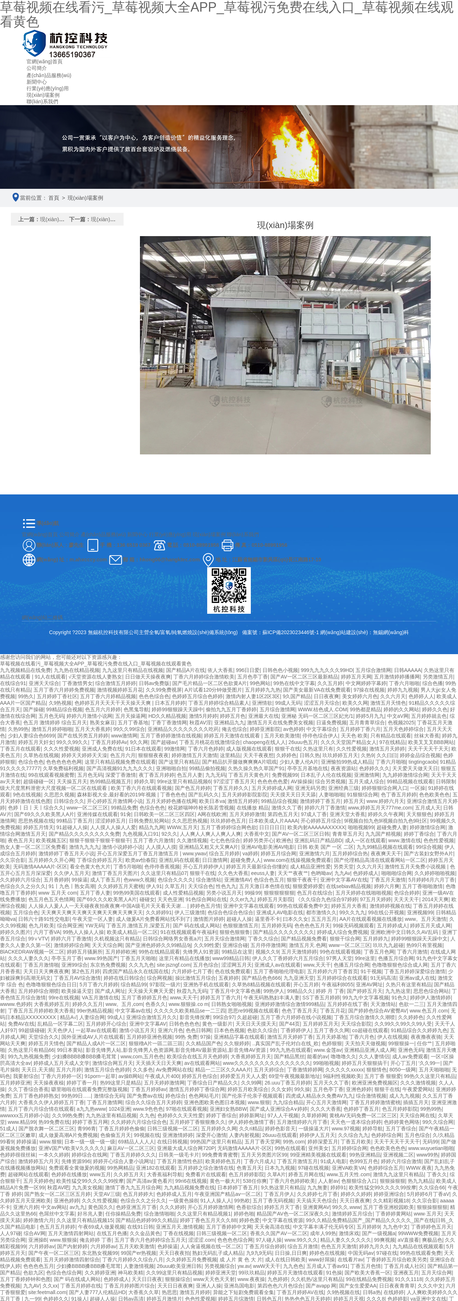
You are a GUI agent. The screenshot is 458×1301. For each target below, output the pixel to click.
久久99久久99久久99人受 (403, 1024)
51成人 (8, 1128)
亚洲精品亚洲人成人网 (369, 1050)
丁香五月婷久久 (231, 788)
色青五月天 (249, 1168)
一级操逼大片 (313, 1128)
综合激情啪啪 (159, 1214)
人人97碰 (10, 1233)
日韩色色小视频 (280, 670)
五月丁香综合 (401, 1128)
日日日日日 (272, 827)
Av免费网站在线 (174, 1070)
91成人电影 (334, 1161)
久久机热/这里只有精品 (317, 1279)
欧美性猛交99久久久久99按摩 (90, 1181)
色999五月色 (363, 1161)
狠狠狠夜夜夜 (153, 755)
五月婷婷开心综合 (106, 1024)
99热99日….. (76, 1096)
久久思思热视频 (190, 821)
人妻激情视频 (139, 1266)
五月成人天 (428, 808)
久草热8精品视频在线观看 (261, 984)
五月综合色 (26, 912)
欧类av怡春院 (140, 860)
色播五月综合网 (396, 958)
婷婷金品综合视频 (420, 755)
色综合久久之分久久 (23, 886)
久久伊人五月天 (71, 873)
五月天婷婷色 (38, 1181)
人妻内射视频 (244, 1135)
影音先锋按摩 (195, 1017)
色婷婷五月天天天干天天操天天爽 (113, 703)
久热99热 (18, 729)
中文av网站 (54, 1207)
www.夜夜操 (251, 1279)
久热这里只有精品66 (31, 1050)
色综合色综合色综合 (230, 912)
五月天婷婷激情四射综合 (72, 1259)
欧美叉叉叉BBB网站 (431, 742)
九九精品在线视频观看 (418, 1246)
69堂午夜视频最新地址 (294, 1076)
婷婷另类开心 (258, 840)
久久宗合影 (12, 860)
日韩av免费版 (154, 683)
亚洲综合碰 (235, 945)
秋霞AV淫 (200, 722)
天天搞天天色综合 (316, 1200)
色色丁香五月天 (299, 1011)
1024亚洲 (119, 1109)
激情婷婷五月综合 (352, 1214)
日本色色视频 (229, 1030)
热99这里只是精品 (120, 1083)
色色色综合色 (154, 696)
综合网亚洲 (70, 925)
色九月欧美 (41, 925)
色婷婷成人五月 (174, 1194)
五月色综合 (205, 965)
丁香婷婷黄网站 (393, 1214)
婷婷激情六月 (38, 1220)
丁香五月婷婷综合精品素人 (218, 703)
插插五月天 (416, 1102)
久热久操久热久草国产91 (256, 768)
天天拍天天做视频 (365, 1043)
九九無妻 (317, 1187)
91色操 (334, 1273)
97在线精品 (392, 742)
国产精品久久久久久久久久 (283, 932)
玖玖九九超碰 (388, 945)
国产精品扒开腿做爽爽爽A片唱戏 (239, 762)
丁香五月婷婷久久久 (133, 1155)
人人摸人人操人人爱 (113, 827)
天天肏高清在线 (272, 1227)
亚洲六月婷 (26, 1207)
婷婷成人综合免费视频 (342, 932)
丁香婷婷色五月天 (431, 1227)
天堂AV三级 (106, 1194)
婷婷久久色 (434, 709)
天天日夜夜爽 (355, 1200)
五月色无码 (51, 716)
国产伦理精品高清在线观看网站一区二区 (380, 860)
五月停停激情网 (268, 945)
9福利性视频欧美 (342, 1076)
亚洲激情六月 (314, 853)
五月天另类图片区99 (264, 1155)
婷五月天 (354, 801)
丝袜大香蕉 (426, 736)
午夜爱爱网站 (417, 1089)
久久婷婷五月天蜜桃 (121, 886)
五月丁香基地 (133, 722)
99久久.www (346, 1207)
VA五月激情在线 (100, 997)
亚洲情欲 (262, 703)
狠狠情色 (376, 1070)
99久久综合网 (438, 1122)
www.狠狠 (259, 1102)
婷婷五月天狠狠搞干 (364, 1063)
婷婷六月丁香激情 (325, 808)
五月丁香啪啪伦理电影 (278, 971)
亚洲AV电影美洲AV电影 (267, 847)
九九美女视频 (87, 1187)
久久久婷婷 (172, 1207)
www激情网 (124, 736)
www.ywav (194, 853)
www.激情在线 (404, 840)
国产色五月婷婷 (192, 788)
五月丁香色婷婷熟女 (36, 1096)
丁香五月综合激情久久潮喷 (364, 1017)
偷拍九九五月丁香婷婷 (231, 709)
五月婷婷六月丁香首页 (332, 971)
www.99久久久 (301, 1240)
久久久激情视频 (418, 1083)
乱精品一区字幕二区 (60, 1024)
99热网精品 (120, 1168)
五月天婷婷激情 (247, 814)
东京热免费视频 (108, 965)
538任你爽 (254, 1181)
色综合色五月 (269, 880)
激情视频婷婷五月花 (120, 690)
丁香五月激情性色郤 (179, 1161)
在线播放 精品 (253, 808)
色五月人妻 (189, 775)
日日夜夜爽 (326, 696)
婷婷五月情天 (38, 827)
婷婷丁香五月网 (90, 1122)
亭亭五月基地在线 (307, 768)
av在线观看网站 (202, 1063)
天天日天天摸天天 (256, 1024)
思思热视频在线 (36, 821)
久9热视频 (60, 703)
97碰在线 (386, 1253)
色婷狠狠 (332, 1043)
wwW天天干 (266, 1266)
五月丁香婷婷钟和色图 (25, 1279)
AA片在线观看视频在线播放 (371, 919)
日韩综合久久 (69, 801)
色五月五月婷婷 (57, 1227)
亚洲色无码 (410, 1050)
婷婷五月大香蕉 (349, 906)
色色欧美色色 (434, 794)
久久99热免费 (67, 1115)
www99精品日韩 (230, 958)
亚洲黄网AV (316, 1207)
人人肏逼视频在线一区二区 (210, 1246)
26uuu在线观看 (279, 1135)
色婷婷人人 (421, 696)
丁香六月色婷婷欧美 (292, 1181)
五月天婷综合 (269, 1070)
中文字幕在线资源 (282, 1220)
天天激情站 (383, 1004)
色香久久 (155, 1004)
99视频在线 (147, 1135)
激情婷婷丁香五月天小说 (67, 853)
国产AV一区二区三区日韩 (300, 834)
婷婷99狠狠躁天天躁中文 (419, 939)
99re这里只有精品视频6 (184, 781)
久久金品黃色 (145, 1233)
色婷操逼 (167, 1246)
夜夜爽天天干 (386, 853)
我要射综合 (26, 1076)
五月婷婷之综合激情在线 (206, 1168)
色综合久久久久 (175, 880)
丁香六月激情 (412, 952)
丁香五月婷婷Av (109, 742)
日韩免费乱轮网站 (149, 821)
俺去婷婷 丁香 (96, 1240)
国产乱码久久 (203, 794)
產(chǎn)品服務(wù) (103, 534)
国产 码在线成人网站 (196, 925)
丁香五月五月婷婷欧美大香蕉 (41, 1011)
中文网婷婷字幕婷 (366, 683)
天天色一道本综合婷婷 (355, 1122)
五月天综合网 (436, 1273)
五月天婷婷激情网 (164, 1083)
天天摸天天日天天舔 (293, 794)
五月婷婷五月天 (320, 1024)
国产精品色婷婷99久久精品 (146, 1220)
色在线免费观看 (232, 971)
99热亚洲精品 (365, 1155)
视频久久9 (267, 952)
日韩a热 (372, 1292)
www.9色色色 (148, 1109)
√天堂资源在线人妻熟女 (95, 677)
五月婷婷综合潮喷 (38, 991)
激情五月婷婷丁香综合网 (197, 1089)
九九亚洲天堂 (299, 978)
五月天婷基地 (331, 1037)
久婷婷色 (286, 755)
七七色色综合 (225, 840)
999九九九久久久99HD (327, 670)
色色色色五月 (38, 1266)
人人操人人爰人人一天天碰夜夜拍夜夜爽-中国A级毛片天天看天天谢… (108, 906)
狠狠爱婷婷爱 (308, 886)
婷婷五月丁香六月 (220, 997)
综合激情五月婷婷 (115, 683)
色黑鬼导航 (136, 709)
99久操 (302, 1089)
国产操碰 (33, 709)
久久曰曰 (387, 755)
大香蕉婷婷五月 (51, 1004)
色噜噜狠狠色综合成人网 (400, 965)
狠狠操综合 (177, 1279)
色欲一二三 (411, 1004)
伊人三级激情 (189, 912)
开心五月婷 (306, 984)
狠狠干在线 (287, 749)
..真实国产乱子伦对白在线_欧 (285, 1043)
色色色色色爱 (272, 781)
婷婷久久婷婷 (356, 1194)
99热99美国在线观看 (136, 893)
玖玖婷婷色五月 (228, 821)
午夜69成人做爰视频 (101, 1227)
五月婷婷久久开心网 (51, 860)
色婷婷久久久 (374, 768)
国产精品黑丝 (289, 1056)
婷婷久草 (144, 781)
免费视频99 (285, 775)
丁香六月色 (361, 1037)
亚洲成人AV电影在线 (280, 912)
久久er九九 (242, 899)
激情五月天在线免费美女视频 (280, 722)
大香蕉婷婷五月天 (250, 1056)
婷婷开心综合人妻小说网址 (123, 1161)
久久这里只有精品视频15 (84, 1220)
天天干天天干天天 (428, 749)
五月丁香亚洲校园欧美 (388, 1207)
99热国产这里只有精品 (216, 1142)
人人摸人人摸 (161, 847)
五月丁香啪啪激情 (422, 886)
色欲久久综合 (262, 1030)
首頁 (53, 198)
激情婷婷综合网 (71, 945)
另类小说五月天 (224, 893)
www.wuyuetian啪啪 (431, 1148)
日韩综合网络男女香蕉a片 (172, 939)
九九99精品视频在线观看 (385, 847)
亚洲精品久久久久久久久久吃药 (183, 729)
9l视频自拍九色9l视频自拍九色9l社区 (385, 821)
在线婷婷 (393, 1292)
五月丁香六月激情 (153, 840)
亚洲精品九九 (229, 722)
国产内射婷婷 (72, 1246)
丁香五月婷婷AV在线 (300, 1292)
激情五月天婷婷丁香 (290, 1037)
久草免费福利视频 (63, 768)
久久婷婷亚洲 (100, 1273)
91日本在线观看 (143, 749)
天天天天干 (406, 899)
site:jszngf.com (173, 965)
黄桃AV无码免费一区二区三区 (363, 1115)
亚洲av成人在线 (417, 978)
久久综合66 (432, 1187)
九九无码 (215, 775)
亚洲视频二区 (398, 1155)
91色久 (399, 997)
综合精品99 (134, 984)
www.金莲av (327, 1050)
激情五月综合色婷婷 (107, 1070)
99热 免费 (186, 1037)
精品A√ (68, 1017)
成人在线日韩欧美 (285, 1259)
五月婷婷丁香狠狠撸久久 (197, 1122)
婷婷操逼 (26, 1142)
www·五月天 (427, 1214)
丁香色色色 (173, 794)
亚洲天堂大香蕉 (347, 814)
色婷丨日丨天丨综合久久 (36, 808)
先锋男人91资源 (201, 952)
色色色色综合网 (235, 1240)
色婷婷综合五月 (385, 1168)
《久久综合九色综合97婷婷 (326, 899)
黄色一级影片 (217, 1024)
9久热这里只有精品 (283, 1187)
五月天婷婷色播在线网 (171, 801)
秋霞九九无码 (192, 991)
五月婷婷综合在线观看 (342, 978)
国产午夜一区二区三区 (53, 1253)
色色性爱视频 (438, 840)
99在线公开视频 (386, 912)
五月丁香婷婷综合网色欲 (229, 827)
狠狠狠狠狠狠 (279, 893)
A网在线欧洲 (212, 814)
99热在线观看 (290, 1148)
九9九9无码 (259, 1253)
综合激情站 (208, 880)
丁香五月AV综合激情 (77, 978)
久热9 (367, 755)
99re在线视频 (64, 997)
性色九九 (226, 886)
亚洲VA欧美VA (348, 1168)
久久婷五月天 (128, 1174)
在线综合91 (13, 683)
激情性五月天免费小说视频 (416, 867)
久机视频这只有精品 (117, 939)
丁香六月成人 (259, 1161)
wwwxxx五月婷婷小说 (24, 1115)
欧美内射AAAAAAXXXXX (316, 827)
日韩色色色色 (184, 1024)
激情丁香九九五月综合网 (133, 1187)
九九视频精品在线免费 (25, 670)
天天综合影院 (356, 1024)
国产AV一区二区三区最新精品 (304, 677)
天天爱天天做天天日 (415, 768)
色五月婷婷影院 (400, 1109)
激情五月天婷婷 (387, 749)
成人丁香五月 (105, 880)
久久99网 (251, 1083)
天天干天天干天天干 (397, 1142)
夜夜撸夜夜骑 (426, 1037)
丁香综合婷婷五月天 (99, 860)
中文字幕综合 (321, 729)
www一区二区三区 (87, 808)
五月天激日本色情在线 (264, 886)
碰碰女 (147, 899)
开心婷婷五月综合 (321, 821)
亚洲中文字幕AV (147, 1024)
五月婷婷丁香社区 (57, 696)
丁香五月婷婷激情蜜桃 (375, 1102)
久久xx (50, 1286)
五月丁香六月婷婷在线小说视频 (296, 1017)
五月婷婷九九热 (263, 690)
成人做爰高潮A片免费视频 (68, 1135)
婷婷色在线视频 (327, 1253)
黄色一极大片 (225, 1181)
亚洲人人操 (208, 1286)
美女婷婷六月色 (360, 696)
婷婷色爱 (249, 1220)
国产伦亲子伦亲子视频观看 (252, 1096)
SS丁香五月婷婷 (321, 997)
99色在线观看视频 (340, 952)
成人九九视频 (404, 1096)
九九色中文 (395, 1227)
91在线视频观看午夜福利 (188, 932)
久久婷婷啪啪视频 (434, 873)
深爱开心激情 (211, 1135)
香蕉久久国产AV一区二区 (279, 1233)
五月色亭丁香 (252, 677)
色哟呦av (321, 873)
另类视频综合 (219, 1266)
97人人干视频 (283, 1115)
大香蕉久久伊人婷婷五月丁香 (51, 1102)
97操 (205, 1037)
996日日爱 (248, 670)
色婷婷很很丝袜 (18, 1155)
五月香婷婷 (56, 880)
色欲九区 (33, 1273)
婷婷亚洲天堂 (220, 1273)
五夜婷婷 (228, 978)
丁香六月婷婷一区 (61, 1076)
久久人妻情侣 (374, 1056)
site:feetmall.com (47, 1292)
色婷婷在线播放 (69, 1174)
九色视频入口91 (140, 834)
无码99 (430, 1142)
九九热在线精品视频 (77, 670)
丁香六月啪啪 (404, 683)
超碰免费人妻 (392, 827)
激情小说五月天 (137, 1030)
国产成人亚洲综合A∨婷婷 (279, 1109)
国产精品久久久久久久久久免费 (84, 834)
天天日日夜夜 (147, 1279)
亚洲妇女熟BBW (228, 1109)
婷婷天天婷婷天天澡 (84, 755)
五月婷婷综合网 (349, 1148)
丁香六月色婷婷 (206, 749)
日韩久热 (310, 755)
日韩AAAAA (407, 670)
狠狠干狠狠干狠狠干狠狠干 (99, 840)
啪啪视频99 (361, 827)
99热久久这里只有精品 (429, 1076)
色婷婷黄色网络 (401, 1122)
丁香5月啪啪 (127, 867)
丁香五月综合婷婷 (264, 1246)
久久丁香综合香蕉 (28, 1089)
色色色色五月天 (312, 925)
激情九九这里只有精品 (398, 1174)
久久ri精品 (250, 1128)
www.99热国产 (101, 958)
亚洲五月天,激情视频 (179, 1227)
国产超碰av (164, 742)
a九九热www (91, 1109)
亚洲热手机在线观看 (206, 984)
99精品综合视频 (64, 709)
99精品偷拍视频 (207, 768)
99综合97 (223, 1017)
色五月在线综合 (315, 893)
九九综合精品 (288, 1102)
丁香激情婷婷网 (305, 1070)
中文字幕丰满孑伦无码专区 (323, 1227)
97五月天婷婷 (375, 899)
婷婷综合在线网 (89, 1155)
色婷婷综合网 (386, 1135)
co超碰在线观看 (370, 1030)
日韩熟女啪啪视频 (231, 1004)
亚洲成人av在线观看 (277, 965)
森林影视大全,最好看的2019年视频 (117, 794)
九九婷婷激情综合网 (405, 775)
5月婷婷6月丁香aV (428, 1194)
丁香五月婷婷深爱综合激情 (414, 971)
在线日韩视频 (172, 1142)
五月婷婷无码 (276, 925)
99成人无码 (288, 703)
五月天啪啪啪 (434, 1070)
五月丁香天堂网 (262, 1142)
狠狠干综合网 (345, 939)
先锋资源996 (75, 1161)
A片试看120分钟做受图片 (213, 690)
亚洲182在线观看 (155, 1168)
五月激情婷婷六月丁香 (302, 1122)
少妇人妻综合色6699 (31, 736)
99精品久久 (300, 991)
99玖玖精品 (251, 1273)
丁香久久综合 (263, 939)
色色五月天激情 (339, 1246)
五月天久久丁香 (331, 1083)
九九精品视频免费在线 (189, 1187)
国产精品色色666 (261, 978)
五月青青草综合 (367, 722)
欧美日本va (212, 801)
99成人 (116, 1017)
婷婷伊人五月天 (317, 1135)
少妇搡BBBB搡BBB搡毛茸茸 (85, 1056)
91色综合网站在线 (206, 899)
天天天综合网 (107, 945)
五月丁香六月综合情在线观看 (41, 1109)
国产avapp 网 (321, 1286)
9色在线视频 (27, 794)
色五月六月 (123, 755)
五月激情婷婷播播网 (397, 677)
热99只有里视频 (424, 945)
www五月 (100, 1174)
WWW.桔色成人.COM (322, 709)
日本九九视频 (280, 1168)
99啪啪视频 (326, 1063)
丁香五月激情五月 (297, 1161)
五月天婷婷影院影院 (245, 794)
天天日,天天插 (37, 1070)
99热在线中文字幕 (294, 683)
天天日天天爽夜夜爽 (46, 971)
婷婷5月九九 (370, 716)
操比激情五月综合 (195, 978)
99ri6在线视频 (191, 1181)
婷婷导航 (372, 1128)
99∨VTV (38, 939)
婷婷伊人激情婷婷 (430, 997)
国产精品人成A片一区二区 (96, 1043)
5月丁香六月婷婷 (99, 984)
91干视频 (371, 971)
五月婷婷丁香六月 (360, 729)
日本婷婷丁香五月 (237, 1187)
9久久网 (139, 742)
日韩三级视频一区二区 (172, 1128)
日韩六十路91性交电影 (44, 919)
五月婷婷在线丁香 (347, 1004)
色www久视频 (139, 880)
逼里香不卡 (267, 919)
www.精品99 (22, 1122)
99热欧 (242, 1200)
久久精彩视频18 (391, 1200)
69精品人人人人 (136, 1142)
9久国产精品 (297, 696)
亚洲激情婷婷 (177, 1135)
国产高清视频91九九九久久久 (120, 768)
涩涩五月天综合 (322, 703)
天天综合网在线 (417, 1115)
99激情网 (174, 749)
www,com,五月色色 (142, 1056)
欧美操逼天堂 (76, 991)
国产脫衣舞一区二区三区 (47, 1128)
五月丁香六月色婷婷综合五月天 (150, 1240)
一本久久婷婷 (54, 1155)
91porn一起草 (100, 1076)
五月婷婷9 (368, 1227)
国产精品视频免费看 (304, 939)
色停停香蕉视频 (162, 867)
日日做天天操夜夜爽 (148, 677)
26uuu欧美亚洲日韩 (179, 1266)
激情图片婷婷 (208, 919)
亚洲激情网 (366, 775)
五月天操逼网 (130, 716)
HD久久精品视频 (167, 716)
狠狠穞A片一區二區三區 (156, 1043)
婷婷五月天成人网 (430, 925)
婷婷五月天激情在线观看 (232, 736)
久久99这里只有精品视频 (174, 1273)
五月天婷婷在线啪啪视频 (363, 893)
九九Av (342, 873)
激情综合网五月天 (112, 1063)
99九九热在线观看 (290, 1050)
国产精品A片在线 (185, 670)
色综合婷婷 (406, 893)
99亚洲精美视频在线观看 (318, 1155)
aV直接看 (408, 1240)
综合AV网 (34, 1233)
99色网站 (260, 683)
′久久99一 (429, 1063)
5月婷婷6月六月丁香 (432, 880)
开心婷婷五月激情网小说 (115, 801)
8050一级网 (402, 1070)
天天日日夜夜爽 (175, 1286)
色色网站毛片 (204, 1096)
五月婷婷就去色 (429, 716)
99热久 (26, 696)
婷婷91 (338, 1187)
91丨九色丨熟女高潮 (72, 886)
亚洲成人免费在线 (102, 749)
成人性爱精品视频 (183, 893)
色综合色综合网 (64, 1273)
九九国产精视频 (383, 834)
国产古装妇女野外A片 (428, 853)
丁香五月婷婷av (148, 1089)
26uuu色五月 (303, 742)
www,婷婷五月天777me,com (380, 808)
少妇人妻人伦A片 (299, 762)
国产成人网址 (110, 991)
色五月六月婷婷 (103, 709)
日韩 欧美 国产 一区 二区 (325, 847)
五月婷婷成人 (392, 925)
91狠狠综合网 (362, 794)
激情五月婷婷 (243, 801)
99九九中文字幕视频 (365, 997)
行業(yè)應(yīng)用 (170, 534)
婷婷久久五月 (87, 1004)
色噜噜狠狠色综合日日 (51, 984)
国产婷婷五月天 (364, 991)
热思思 (169, 1292)
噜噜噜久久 (343, 1056)
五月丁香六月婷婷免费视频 (64, 690)
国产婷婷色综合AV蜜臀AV (377, 1011)
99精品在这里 (237, 952)
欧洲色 (284, 840)
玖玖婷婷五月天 (340, 755)
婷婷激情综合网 (427, 827)
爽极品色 (432, 1240)
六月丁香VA (46, 932)
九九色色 (293, 1266)
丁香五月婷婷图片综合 (129, 1286)
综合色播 (432, 683)
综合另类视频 (330, 781)
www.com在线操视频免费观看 (298, 860)
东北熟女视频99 (100, 1253)
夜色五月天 (20, 840)
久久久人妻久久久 (28, 958)
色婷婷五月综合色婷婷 (197, 696)
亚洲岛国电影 (239, 1286)
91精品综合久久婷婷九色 (419, 1030)
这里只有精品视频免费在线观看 (120, 762)
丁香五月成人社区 (404, 1266)
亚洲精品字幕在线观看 (239, 1037)
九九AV (31, 1286)
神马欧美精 (130, 1273)
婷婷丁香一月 (82, 1083)
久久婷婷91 (159, 912)
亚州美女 (318, 1148)
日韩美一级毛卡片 (178, 1155)
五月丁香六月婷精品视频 (108, 696)
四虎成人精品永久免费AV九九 (319, 1096)
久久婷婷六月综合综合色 (139, 1122)
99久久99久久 (72, 742)
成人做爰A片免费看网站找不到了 (153, 919)
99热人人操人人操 (83, 932)
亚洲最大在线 (263, 716)
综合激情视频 (371, 1096)
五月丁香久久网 (331, 1030)
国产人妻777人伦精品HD (97, 1292)
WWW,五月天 (182, 827)
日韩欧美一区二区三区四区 (164, 814)
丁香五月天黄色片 (248, 775)
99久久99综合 (129, 729)
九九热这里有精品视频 (111, 1115)
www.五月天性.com (348, 1174)
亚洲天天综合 (44, 683)
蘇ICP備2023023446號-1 (291, 632)
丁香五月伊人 (279, 1194)
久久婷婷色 (410, 1017)
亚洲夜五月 (406, 1273)
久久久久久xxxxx (344, 1070)
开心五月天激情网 (326, 1102)
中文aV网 (398, 716)
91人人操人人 (216, 1200)
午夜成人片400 (162, 1076)
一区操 (417, 788)
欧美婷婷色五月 (223, 1161)
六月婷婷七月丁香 (192, 971)
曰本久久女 (295, 919)
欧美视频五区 (51, 840)
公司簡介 (37, 68)
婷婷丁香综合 (419, 834)
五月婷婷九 (375, 939)
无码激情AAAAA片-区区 (40, 867)
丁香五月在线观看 (20, 749)
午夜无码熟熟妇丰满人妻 (272, 997)
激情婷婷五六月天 (38, 1161)
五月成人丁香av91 (327, 1266)
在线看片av (350, 1259)
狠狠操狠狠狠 (432, 1207)
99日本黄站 (70, 1050)
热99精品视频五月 (110, 781)
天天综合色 (200, 886)
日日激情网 (215, 860)
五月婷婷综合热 (350, 853)
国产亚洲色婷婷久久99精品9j (158, 945)
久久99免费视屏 (164, 690)
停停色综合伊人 (320, 736)
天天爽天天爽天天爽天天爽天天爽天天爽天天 (92, 912)
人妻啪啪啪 (331, 794)
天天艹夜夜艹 (293, 873)
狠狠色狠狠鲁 (235, 932)
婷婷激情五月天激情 (194, 755)
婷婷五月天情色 (46, 1043)
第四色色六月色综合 (280, 1286)
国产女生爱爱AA (358, 1286)
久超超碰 (247, 1017)
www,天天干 (317, 965)
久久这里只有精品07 (164, 873)
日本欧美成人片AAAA (273, 821)
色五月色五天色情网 (51, 899)
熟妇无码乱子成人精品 (217, 1253)
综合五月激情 (303, 1246)
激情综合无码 (109, 1096)
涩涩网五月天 (236, 965)
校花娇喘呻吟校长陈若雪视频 (201, 808)
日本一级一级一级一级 (89, 1142)
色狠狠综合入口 (359, 1181)
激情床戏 (349, 1233)
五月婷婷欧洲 (120, 952)
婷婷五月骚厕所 (85, 952)
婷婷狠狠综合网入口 (384, 788)
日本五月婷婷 (170, 703)
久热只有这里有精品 (408, 984)
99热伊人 (274, 991)
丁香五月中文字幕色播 (235, 991)
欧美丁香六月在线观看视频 (141, 788)
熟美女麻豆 (102, 722)
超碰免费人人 (245, 860)
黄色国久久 (100, 1207)
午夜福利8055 (337, 984)
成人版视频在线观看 (249, 749)
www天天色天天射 (214, 1279)
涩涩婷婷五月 (110, 821)
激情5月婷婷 (203, 716)
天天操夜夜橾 (48, 1083)
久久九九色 (141, 965)
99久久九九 (352, 912)
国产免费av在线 (145, 1096)
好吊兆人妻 (90, 1214)
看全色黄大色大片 (90, 867)
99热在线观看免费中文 (303, 906)
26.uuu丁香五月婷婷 (288, 1083)
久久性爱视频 (351, 749)
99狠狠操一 (401, 1043)
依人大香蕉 (220, 670)
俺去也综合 (234, 729)
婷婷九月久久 (374, 1246)
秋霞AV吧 (58, 1187)
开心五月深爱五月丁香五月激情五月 (138, 853)
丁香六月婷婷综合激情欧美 (203, 677)
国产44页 (289, 1024)
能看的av (317, 1056)
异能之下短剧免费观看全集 (243, 1292)
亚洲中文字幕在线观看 (248, 906)
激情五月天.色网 (307, 945)
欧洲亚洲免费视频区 (375, 1083)
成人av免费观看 (410, 1056)
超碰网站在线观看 (28, 1174)
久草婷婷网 (314, 1115)
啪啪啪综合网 (396, 873)
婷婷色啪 (244, 1214)
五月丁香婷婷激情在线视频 (170, 736)
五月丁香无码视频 (273, 1200)
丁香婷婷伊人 (296, 1030)
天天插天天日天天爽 (158, 1063)
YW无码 (94, 925)
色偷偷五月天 (115, 1135)
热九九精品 (420, 1181)
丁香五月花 (332, 1011)
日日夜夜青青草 (397, 1286)
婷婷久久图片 (15, 932)
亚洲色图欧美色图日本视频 (214, 1102)
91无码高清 (383, 978)
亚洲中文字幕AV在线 (343, 880)
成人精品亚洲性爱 (310, 867)
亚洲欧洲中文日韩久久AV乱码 (404, 932)
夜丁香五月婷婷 (156, 775)
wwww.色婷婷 (15, 1004)
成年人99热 (323, 1233)
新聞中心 (137, 534)
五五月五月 (324, 919)
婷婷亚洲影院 (265, 729)
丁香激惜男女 (77, 683)
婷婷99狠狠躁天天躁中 (177, 709)
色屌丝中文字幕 (57, 1214)
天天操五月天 (72, 781)
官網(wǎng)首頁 (40, 534)
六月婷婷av (42, 1246)
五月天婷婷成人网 (272, 788)
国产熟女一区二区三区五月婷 (57, 1194)
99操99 (253, 893)
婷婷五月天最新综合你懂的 (256, 867)
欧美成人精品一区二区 (132, 932)
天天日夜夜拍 (174, 1253)
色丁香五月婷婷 (399, 794)
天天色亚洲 (170, 899)
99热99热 (431, 1109)
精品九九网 (151, 827)
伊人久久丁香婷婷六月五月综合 (288, 958)
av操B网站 (130, 1076)
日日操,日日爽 (291, 1253)
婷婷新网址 (252, 1115)
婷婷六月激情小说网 (89, 716)
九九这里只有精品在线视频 (132, 670)
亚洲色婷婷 (358, 1089)
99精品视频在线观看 (410, 781)
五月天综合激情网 (224, 939)
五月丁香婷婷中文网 (229, 1227)
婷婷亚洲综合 (389, 1194)
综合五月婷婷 (224, 853)
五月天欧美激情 (282, 736)
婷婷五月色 (232, 716)
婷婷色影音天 (280, 1128)
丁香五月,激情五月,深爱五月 (138, 925)
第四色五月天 (283, 814)
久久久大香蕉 (325, 1109)
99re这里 (365, 958)
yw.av (244, 1266)
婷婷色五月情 (205, 906)
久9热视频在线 (343, 1292)
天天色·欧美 (354, 736)
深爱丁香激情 (120, 775)
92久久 (169, 834)
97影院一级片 (165, 984)
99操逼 (80, 880)
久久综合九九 (353, 1135)
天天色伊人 (60, 1030)
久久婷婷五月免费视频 (191, 1259)
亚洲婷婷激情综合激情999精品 (289, 1004)
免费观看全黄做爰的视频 (77, 1168)
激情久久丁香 (287, 808)
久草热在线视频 (41, 755)
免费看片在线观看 (205, 1174)
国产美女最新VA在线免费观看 (317, 690)
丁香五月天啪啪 (138, 958)
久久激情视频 (192, 840)
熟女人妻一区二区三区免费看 (33, 847)
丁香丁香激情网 (169, 722)
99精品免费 (124, 808)
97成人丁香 (314, 814)
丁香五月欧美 (356, 1142)
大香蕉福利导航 (164, 1174)
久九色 (147, 1115)
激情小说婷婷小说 (122, 847)
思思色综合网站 (431, 991)
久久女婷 (281, 1089)
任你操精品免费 (123, 1214)
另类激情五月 (438, 677)
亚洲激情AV (237, 880)
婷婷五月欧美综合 (248, 1089)
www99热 (427, 1155)
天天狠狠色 (419, 814)
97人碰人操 (269, 1240)
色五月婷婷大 (138, 1194)
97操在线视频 (369, 690)
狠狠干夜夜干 (302, 880)
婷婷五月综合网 (278, 853)
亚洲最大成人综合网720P (186, 1148)
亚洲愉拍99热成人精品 (347, 762)
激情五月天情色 (388, 703)
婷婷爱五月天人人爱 (243, 1076)
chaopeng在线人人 (264, 742)
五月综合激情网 (373, 670)
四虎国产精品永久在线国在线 (136, 971)
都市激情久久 (321, 912)
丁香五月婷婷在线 (80, 1286)
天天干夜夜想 (258, 755)
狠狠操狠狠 (392, 1181)
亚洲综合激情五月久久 (151, 1017)
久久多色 (143, 1070)
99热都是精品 (365, 709)
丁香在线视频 (178, 1233)
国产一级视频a (378, 1233)
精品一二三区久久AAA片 (223, 1070)
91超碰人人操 (72, 827)
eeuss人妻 (263, 873)
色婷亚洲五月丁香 (136, 1207)
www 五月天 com (58, 893)
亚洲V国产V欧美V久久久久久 (72, 1148)
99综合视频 (429, 847)
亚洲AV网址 (369, 984)
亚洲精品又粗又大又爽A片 (208, 847)
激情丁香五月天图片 (115, 873)
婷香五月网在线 (306, 1174)
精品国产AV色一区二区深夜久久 (293, 1214)
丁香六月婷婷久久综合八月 (132, 1259)
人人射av (328, 1181)
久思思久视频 (59, 794)
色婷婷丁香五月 (361, 1109)
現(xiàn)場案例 (85, 198)
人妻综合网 (92, 1017)
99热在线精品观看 (159, 952)
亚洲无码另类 (310, 788)
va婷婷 (250, 853)
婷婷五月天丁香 (282, 1207)
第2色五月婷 (86, 971)
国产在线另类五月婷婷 (82, 736)
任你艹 (424, 1043)
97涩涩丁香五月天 (234, 781)
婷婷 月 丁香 (330, 991)
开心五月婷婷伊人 (203, 867)
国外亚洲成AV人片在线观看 (92, 1037)
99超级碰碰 (32, 1030)
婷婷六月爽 (386, 886)
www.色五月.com (429, 1011)
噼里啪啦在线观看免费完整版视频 (89, 1089)
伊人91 (154, 886)
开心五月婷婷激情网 (210, 1207)
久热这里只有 (318, 749)
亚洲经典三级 (343, 788)
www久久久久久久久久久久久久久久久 (266, 1063)
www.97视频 (346, 1128)
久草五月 (175, 886)
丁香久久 (437, 1174)
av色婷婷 (293, 729)
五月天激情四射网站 (71, 1233)
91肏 (125, 814)
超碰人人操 (239, 919)
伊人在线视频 (392, 1037)
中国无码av (361, 1253)
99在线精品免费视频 (369, 1279)
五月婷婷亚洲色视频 (149, 1037)
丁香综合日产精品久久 (212, 1083)
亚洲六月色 (170, 1030)
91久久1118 (408, 1279)
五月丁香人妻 (95, 893)
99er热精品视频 (94, 1011)
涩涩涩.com (201, 1240)
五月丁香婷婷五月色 (144, 997)
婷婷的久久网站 (401, 709)
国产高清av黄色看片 (149, 1181)
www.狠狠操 (63, 1240)
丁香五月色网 (379, 952)
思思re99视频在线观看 (253, 1011)
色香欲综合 (249, 1207)
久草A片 (276, 1174)
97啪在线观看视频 (186, 1109)
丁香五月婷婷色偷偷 (122, 1128)
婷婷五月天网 (356, 677)
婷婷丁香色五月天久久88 (208, 1220)
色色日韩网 (198, 1030)
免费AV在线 (21, 1024)
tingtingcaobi (423, 762)
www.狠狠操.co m (189, 1004)
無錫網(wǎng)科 (391, 632)
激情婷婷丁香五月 (320, 801)
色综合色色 (31, 762)
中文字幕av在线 (133, 1011)
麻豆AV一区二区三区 (130, 1148)
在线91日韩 (140, 1227)
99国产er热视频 (138, 1253)
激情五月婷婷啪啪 (52, 729)
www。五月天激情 (425, 919)
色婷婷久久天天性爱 (180, 1115)
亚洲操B (37, 1240)
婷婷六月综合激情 (401, 1161)
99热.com (294, 1142)
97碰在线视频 (313, 1168)
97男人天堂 (339, 958)
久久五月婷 (330, 683)
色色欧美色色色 (388, 1148)
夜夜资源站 (343, 768)
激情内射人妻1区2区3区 (253, 696)
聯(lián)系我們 (42, 101)
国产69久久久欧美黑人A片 (44, 814)
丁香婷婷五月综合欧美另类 (396, 1259)
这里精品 (230, 755)
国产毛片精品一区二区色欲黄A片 (209, 683)
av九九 (77, 1207)
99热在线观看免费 (420, 1253)
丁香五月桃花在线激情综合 (209, 742)
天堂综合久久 (43, 1037)
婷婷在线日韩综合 (124, 978)
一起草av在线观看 (96, 1030)
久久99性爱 (207, 945)
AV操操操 (302, 781)
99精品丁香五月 (74, 821)
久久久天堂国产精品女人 (349, 742)
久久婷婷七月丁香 (317, 1194)
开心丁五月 (403, 1063)
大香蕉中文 (256, 834)
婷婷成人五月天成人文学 (61, 1063)
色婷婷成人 (365, 873)
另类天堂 (343, 867)
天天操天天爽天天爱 (151, 991)
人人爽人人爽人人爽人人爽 (210, 834)
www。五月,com (124, 1004)
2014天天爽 (435, 899)
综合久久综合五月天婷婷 (153, 1102)
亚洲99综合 (74, 965)
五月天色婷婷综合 (403, 729)
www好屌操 (322, 1259)
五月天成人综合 (366, 781)
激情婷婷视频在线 (390, 906)
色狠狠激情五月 (240, 925)
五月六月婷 (68, 1070)
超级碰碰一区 (38, 781)
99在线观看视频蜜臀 (51, 775)
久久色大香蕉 (233, 873)
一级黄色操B (183, 1200)
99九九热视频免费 (28, 1056)
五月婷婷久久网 (219, 1128)
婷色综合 (175, 1096)
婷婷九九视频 (402, 690)
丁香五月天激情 (388, 880)
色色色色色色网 (64, 762)
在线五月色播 (112, 1233)
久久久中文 (430, 1286)
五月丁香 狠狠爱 (382, 1076)
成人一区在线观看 (365, 840)
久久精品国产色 (203, 1043)
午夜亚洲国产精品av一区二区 (227, 1194)
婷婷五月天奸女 (36, 742)
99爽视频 (384, 1240)
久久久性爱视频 (61, 749)
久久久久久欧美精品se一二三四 (189, 1011)
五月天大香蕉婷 (93, 729)
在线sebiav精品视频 (348, 886)
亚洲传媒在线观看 (97, 814)
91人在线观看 (50, 677)
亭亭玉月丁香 (66, 958)
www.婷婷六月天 (385, 801)
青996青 (86, 1128)
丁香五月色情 (365, 1266)
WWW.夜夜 (419, 1168)
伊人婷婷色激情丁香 (251, 1122)
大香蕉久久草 (143, 1292)
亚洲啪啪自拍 (171, 768)
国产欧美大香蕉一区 (367, 1273)
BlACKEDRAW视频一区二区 (32, 952)
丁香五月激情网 (104, 1102)
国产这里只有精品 (178, 762)
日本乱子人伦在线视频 (326, 775)
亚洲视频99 (420, 912)
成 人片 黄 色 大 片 (241, 1259)
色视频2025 (401, 722)
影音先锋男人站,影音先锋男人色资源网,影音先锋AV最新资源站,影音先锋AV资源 (176, 1050)
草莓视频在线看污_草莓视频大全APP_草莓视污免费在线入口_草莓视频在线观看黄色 (96, 664)
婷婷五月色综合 (199, 1076)
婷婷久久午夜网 (385, 814)
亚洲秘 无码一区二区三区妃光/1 (317, 716)
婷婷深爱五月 (323, 1142)
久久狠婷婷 (236, 1043)
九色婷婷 (278, 1279)
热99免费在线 (54, 1122)
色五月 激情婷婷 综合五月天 (55, 722)
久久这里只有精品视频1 (204, 1214)
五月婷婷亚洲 (15, 1083)
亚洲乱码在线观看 (179, 860)
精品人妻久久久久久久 (345, 1240)
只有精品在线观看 (390, 736)
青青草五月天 (347, 834)
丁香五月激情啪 (41, 965)
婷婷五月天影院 (275, 899)
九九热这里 (398, 991)
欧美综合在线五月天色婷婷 (197, 1056)
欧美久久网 (355, 703)
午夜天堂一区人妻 (92, 919)
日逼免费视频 (331, 722)
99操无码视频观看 (353, 925)
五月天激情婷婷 (299, 952)
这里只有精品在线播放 (184, 958)
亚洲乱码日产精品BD (318, 840)
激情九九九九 (84, 847)
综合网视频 (159, 978)
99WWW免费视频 (418, 1233)
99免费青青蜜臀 (220, 1155)
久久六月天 (393, 696)
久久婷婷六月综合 (20, 880)
